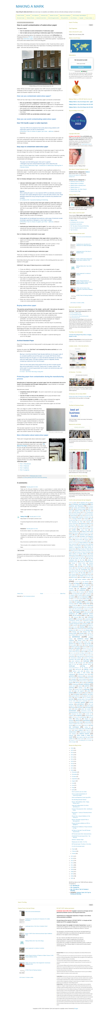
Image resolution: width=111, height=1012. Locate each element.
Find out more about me (75, 175)
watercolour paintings (42, 477)
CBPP (84, 512)
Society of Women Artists (78, 563)
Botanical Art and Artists (41, 18)
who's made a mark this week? (81, 736)
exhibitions (71, 640)
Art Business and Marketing (79, 504)
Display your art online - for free (79, 842)
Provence (86, 539)
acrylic (81, 577)
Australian (91, 507)
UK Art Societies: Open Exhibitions (79, 15)
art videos (79, 603)
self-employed (75, 717)
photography (76, 694)
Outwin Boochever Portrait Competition (79, 538)
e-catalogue (89, 633)
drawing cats (72, 630)
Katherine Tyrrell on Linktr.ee (77, 181)
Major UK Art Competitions (65, 15)
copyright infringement (74, 623)
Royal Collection (72, 544)
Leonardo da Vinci (89, 528)
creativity (75, 625)
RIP (86, 541)
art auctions (86, 581)
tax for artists (78, 725)
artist (88, 603)
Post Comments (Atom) (29, 596)
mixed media (90, 677)
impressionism (90, 656)
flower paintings (75, 646)
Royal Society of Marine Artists (85, 549)
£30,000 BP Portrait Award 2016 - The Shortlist (81, 836)
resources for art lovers (87, 712)
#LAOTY (70, 502)
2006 (72, 876)
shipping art (87, 718)
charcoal (76, 617)
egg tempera (72, 635)
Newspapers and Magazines (86, 536)
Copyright (81, 18)
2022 (72, 757)
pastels (71, 692)
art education (81, 588)
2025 (72, 750)
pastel (88, 691)
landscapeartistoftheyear (74, 667)
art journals (88, 593)
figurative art (72, 643)
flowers (84, 646)
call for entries (76, 615)
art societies (76, 600)
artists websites (87, 607)
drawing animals (77, 628)
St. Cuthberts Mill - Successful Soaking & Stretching (34, 200)
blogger (71, 612)
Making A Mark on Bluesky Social (78, 185)
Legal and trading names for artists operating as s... (80, 806)
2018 (72, 765)
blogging (77, 612)
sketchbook (86, 720)
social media (88, 722)
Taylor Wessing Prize (79, 568)
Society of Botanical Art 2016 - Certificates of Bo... (82, 809)
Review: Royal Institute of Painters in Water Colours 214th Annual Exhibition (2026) (83, 282)
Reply (21, 511)
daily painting (83, 625)
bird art (89, 610)
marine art (80, 676)
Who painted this (73, 575)
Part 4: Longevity (24, 470)
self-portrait (83, 717)
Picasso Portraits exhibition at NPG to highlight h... (81, 823)
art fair (91, 590)
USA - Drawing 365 (74, 887)
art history (90, 592)
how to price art (80, 654)
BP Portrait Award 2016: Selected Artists (81, 834)
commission (79, 619)
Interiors (88, 522)
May (73, 787)
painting (29, 477)
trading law (88, 727)
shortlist (71, 720)
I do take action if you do (86, 144)
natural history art (84, 680)
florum (80, 645)
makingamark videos (82, 674)
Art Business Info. (44, 15)
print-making (90, 705)
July (73, 783)
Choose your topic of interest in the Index (79, 396)
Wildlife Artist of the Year (86, 575)
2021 (72, 759)
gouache (71, 650)
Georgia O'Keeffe (77, 518)
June (73, 785)
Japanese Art (84, 523)
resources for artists (76, 714)
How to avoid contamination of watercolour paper (79, 794)
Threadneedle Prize (85, 569)
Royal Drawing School (83, 544)
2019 (72, 763)
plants (70, 697)
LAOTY (75, 528)
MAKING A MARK (30, 6)
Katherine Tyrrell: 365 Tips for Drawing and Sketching (80, 893)
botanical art (73, 614)
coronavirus (85, 623)
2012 (72, 862)
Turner (87, 571)
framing (91, 646)
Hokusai (89, 520)
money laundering (83, 679)
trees (70, 730)
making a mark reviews (83, 672)
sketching (71, 722)
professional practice (86, 710)
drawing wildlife (73, 633)
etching (91, 635)
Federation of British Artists (85, 517)
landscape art (72, 662)
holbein (89, 650)
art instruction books (77, 593)
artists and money (77, 607)
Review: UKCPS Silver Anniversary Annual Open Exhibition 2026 (84, 259)
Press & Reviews (74, 18)
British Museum (77, 512)
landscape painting (77, 666)
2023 (72, 754)
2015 (72, 856)
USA (92, 571)
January (74, 853)
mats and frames (72, 677)
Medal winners (75, 533)
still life (71, 725)
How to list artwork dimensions (83, 236)
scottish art (88, 714)
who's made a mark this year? (83, 737)
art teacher (87, 602)
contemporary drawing (74, 620)
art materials (87, 595)
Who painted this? (64, 18)
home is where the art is (74, 651)
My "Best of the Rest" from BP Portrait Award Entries (81, 831)
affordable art (88, 577)
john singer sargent (88, 659)
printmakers (80, 707)
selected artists (89, 715)
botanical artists (88, 614)
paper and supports (79, 691)
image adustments (81, 656)
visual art (88, 730)
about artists (74, 577)
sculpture (79, 715)
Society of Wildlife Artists (86, 561)
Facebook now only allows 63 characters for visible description (84, 244)
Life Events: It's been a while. (77, 302)
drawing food (81, 630)
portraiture (80, 704)
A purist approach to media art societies (83, 274)
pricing (77, 705)
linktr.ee (88, 172)
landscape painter (87, 664)
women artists (80, 738)
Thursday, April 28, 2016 (32, 487)
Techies (88, 568)
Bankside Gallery (79, 510)
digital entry (74, 627)
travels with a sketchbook (84, 728)
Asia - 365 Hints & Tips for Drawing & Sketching (79, 890)
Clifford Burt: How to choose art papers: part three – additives (36, 131)
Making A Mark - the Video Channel (78, 189)
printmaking (88, 707)
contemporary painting (88, 620)
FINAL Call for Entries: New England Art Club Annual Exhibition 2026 (84, 289)
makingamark (72, 674)
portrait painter (80, 702)
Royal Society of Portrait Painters (78, 553)
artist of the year (73, 605)
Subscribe (28, 15)
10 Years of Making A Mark (75, 312)
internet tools (87, 658)
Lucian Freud (84, 530)
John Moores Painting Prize (84, 525)
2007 (72, 873)
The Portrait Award (73, 569)
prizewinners (72, 710)
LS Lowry (81, 528)
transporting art (72, 728)
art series (87, 598)
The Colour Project (20, 18)
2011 (72, 865)
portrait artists (72, 700)
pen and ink (79, 692)
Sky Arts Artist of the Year (78, 558)
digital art (91, 625)
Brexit (70, 512)
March (73, 849)
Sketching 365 (90, 557)
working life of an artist (85, 740)
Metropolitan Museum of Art (86, 533)
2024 (72, 752)
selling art (78, 718)
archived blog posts (76, 317)
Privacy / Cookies (88, 18)
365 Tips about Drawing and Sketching (79, 226)
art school (80, 598)
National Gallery (84, 534)
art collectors (87, 585)
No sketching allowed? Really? (79, 799)
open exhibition (85, 684)
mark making (88, 676)
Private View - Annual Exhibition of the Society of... (81, 816)
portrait (71, 699)
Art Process (90, 506)
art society (84, 600)
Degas (81, 515)
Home (41, 593)
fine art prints (72, 645)
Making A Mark (23, 516)
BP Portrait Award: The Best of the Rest (81, 844)
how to (83, 651)
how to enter (73, 653)
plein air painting (87, 697)
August (74, 781)
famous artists (82, 640)
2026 (72, 748)
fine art (80, 643)
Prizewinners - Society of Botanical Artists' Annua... (82, 813)
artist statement (83, 605)
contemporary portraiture (77, 622)
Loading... (71, 401)
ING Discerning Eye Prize (75, 522)
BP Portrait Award (80, 509)
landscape (86, 661)
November (74, 774)
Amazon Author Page (75, 191)
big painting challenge (79, 610)
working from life (89, 738)
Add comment (21, 550)
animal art (71, 579)
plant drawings (80, 696)
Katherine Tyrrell (83, 526)
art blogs (76, 583)
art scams (75, 598)
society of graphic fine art (75, 723)
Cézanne (82, 514)
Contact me (72, 176)
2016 (72, 770)
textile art (86, 725)
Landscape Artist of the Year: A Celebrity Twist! (83, 252)
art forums (73, 592)
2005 (72, 878)
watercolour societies (85, 732)
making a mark (88, 669)
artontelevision (86, 608)
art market (79, 595)
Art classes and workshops (78, 507)
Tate (79, 566)
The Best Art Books (30, 18)
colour (82, 617)
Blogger (76, 1008)
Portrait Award (78, 539)
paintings (86, 689)
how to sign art (88, 654)
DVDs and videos (89, 514)
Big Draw (88, 510)
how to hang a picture (83, 653)
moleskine (73, 679)
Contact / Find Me (20, 15)
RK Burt (31, 37)
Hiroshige (79, 520)
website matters (84, 733)
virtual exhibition (78, 730)
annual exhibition (82, 579)
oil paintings (75, 684)
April (73, 789)
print (83, 705)
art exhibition (81, 590)
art (23, 477)
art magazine (72, 595)
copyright (88, 622)
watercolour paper (28, 39)
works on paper (72, 742)
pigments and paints (88, 694)
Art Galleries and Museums (81, 505)
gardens (78, 648)
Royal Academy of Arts (85, 542)
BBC (72, 509)
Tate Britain (85, 566)
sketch (77, 720)
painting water (78, 689)
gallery (72, 648)
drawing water (86, 631)
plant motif (88, 696)
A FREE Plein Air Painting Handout (84, 295)
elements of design (82, 635)
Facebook (73, 517)
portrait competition (83, 700)
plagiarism (73, 696)
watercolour (34, 477)
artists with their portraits (75, 608)
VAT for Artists (74, 572)
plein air (77, 697)
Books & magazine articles (53, 18)
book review (87, 612)
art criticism (86, 586)
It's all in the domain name (78, 846)
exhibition (76, 637)
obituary (77, 682)
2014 (72, 858)
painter (80, 686)
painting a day (82, 687)
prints (70, 709)
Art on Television (35, 15)
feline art (78, 642)
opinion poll (72, 686)
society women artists (87, 723)
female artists (87, 642)
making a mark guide (78, 671)
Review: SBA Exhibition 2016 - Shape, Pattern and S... (80, 802)
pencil (86, 692)
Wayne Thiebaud (81, 574)
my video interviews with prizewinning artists (79, 316)
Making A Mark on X (75, 187)
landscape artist (81, 662)
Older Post (62, 593)
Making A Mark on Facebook (76, 183)
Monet (70, 534)
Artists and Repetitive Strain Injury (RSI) (81, 797)
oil (82, 682)
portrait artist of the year (83, 699)
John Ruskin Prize (73, 526)
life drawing (85, 667)
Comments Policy (72, 334)
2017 (72, 768)
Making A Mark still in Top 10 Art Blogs (84, 266)
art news (71, 597)
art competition (74, 586)
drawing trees (75, 631)
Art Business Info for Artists (77, 222)
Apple (75, 502)
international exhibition (76, 658)
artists (25, 477)
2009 (72, 869)
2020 (72, 761)
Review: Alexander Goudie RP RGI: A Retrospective (80, 820)
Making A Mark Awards (87, 531)
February (74, 851)
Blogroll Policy (80, 334)
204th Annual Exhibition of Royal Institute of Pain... (82, 827)
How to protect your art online (79, 791)
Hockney (84, 520)
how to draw (90, 651)
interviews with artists (74, 659)
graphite (77, 650)
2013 (72, 860)
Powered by (81, 71)
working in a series (74, 740)
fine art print (88, 643)
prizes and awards (86, 709)
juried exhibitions (76, 661)
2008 (72, 871)
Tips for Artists (74, 230)
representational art (74, 712)
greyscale (84, 650)
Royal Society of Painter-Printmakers (82, 552)
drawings (81, 633)
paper (70, 691)
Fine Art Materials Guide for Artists (78, 228)
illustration (71, 656)
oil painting (89, 682)
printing (73, 707)
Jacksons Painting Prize (74, 523)
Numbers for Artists (54, 15)
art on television (83, 597)
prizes (76, 709)
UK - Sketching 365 (74, 885)
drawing (82, 627)
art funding (81, 592)
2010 (72, 867)
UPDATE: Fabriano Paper (78, 839)
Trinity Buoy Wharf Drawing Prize (76, 571)
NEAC (76, 534)
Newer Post (20, 593)
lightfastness (78, 669)
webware (71, 735)
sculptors (71, 715)
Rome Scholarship (74, 542)
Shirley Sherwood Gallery (78, 557)
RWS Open (91, 541)
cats (86, 615)
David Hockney (74, 515)
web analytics (72, 733)
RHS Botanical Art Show (79, 541)
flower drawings (89, 645)
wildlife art (71, 738)
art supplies (77, 602)
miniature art (82, 677)
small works (79, 722)
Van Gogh (83, 572)
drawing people (89, 630)
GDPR (70, 518)
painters (87, 686)
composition (88, 619)
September (75, 778)
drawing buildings (87, 628)
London (74, 530)
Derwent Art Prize (89, 515)
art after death (78, 581)
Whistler (89, 574)
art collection (78, 585)
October (74, 776)
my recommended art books (76, 314)
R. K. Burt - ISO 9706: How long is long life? (31, 371)
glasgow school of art (87, 648)
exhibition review (83, 639)
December (74, 772)
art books (85, 583)
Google (86, 518)
